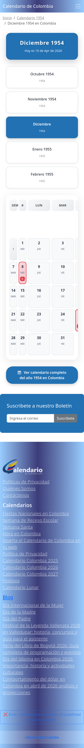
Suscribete (65, 418)
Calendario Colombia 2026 (30, 567)
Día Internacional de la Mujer (33, 605)
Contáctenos (16, 495)
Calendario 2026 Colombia (42, 737)
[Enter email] (30, 418)
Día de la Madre (19, 612)
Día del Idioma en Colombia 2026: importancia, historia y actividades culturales (39, 665)
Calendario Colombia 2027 (30, 574)
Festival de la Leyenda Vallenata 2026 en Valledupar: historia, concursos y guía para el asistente (41, 632)
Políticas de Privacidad (26, 482)
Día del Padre (17, 619)
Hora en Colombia (22, 534)
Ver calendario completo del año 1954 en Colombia (42, 375)
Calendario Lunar (21, 587)
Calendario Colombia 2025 (30, 560)
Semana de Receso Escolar (30, 520)
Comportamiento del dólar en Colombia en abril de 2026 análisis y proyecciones (40, 685)
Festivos (11, 581)
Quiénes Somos (19, 488)
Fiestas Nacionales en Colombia (36, 513)
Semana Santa (18, 527)
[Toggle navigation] (78, 6)
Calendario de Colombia (28, 6)
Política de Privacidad (25, 554)
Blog (8, 597)
